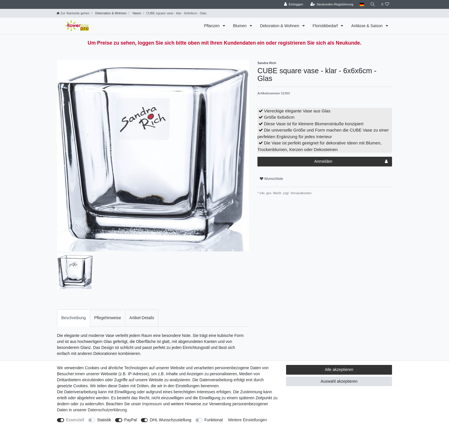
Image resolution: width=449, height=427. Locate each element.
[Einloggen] (293, 4)
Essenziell (75, 420)
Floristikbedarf (326, 25)
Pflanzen (212, 25)
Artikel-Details (141, 317)
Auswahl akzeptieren (338, 381)
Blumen (240, 25)
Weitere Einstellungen (247, 420)
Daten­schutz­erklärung (107, 410)
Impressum (152, 404)
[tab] (73, 317)
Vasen (136, 13)
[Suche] (372, 4)
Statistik (104, 420)
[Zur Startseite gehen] (73, 13)
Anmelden (351, 161)
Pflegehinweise (107, 317)
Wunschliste (271, 179)
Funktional (213, 420)
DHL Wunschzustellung (170, 420)
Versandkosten (301, 193)
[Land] (361, 4)
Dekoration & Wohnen (110, 13)
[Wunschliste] (385, 4)
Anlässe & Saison (367, 25)
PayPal (130, 420)
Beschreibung (73, 317)
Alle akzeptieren (339, 369)
